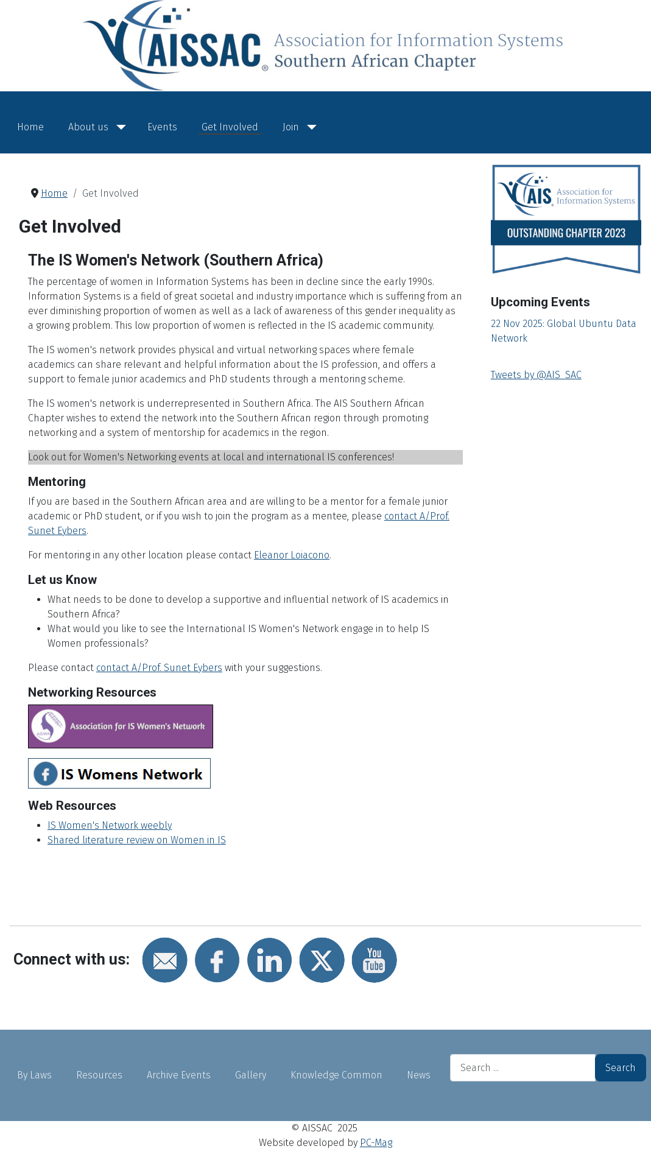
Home (30, 127)
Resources (99, 1075)
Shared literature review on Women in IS (137, 840)
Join (291, 127)
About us (88, 127)
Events (162, 127)
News (419, 1075)
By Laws (34, 1075)
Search (620, 1068)
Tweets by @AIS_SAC (536, 375)
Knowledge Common (336, 1075)
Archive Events (179, 1075)
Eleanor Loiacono (291, 555)
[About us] (118, 127)
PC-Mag (376, 1142)
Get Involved (230, 127)
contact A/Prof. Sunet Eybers (159, 667)
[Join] (309, 127)
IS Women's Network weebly (110, 825)
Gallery (250, 1075)
